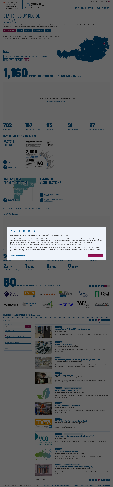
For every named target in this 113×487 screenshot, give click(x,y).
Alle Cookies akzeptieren (95, 256)
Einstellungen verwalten (18, 256)
